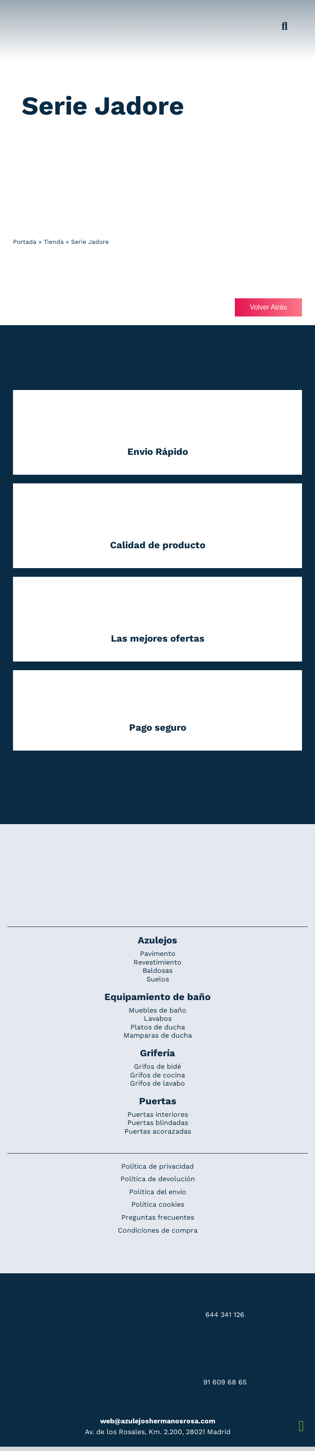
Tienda (54, 241)
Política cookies (157, 1204)
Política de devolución (157, 1179)
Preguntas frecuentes (157, 1217)
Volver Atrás (268, 307)
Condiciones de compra (158, 1230)
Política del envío (157, 1192)
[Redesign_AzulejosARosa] (157, 853)
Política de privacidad (157, 1166)
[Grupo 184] (27, 11)
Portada (24, 241)
